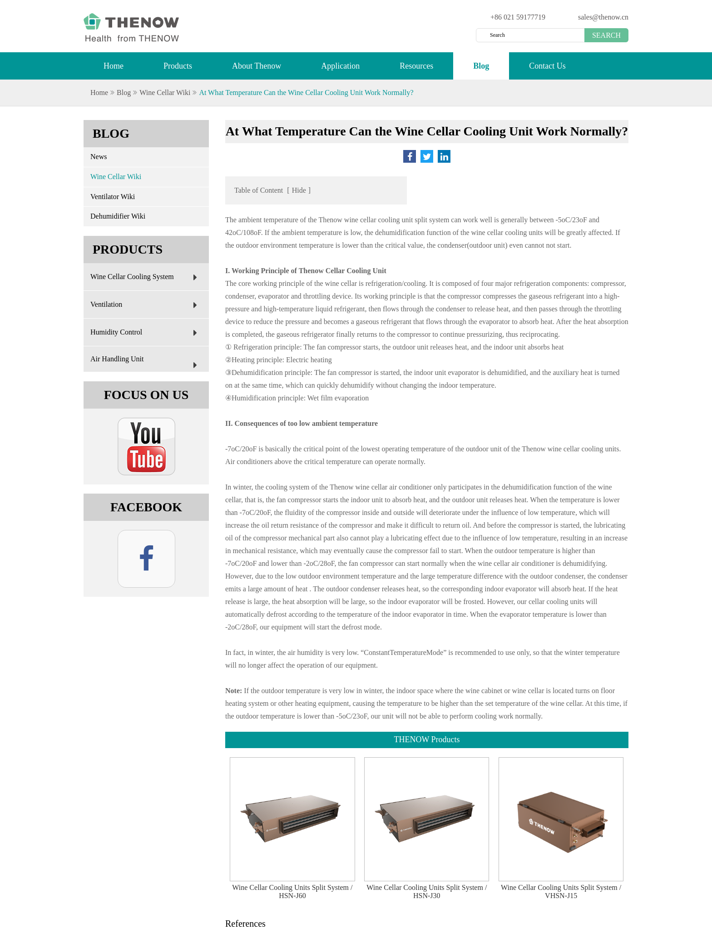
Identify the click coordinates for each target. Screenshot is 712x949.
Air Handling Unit (146, 363)
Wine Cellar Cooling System (146, 277)
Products (177, 70)
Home (114, 70)
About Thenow (256, 70)
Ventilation (146, 305)
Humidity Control (146, 332)
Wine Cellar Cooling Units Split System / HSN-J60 (292, 891)
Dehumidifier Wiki (117, 216)
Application (340, 70)
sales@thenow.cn (603, 17)
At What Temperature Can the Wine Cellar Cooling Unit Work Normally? (306, 92)
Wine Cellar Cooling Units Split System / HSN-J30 (426, 891)
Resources (416, 70)
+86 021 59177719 (517, 17)
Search (606, 35)
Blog (481, 70)
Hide (299, 190)
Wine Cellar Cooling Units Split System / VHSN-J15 (561, 891)
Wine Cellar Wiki (164, 92)
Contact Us (547, 70)
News (98, 156)
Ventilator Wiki (112, 196)
